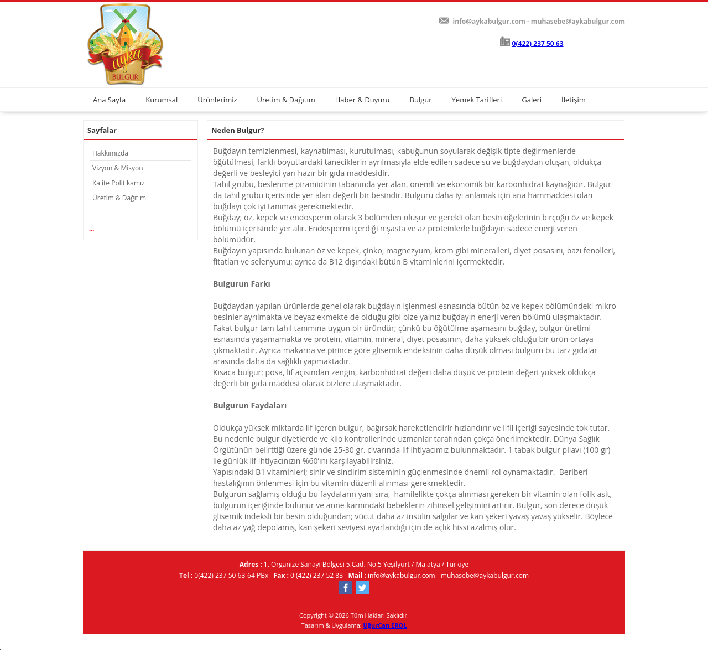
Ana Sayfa (109, 100)
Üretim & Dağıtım (286, 100)
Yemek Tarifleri (477, 100)
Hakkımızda (110, 153)
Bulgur (421, 100)
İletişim (573, 100)
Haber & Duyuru (362, 100)
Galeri (532, 100)
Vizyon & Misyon (117, 168)
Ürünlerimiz (217, 100)
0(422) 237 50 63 (538, 43)
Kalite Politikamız (118, 183)
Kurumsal (161, 100)
